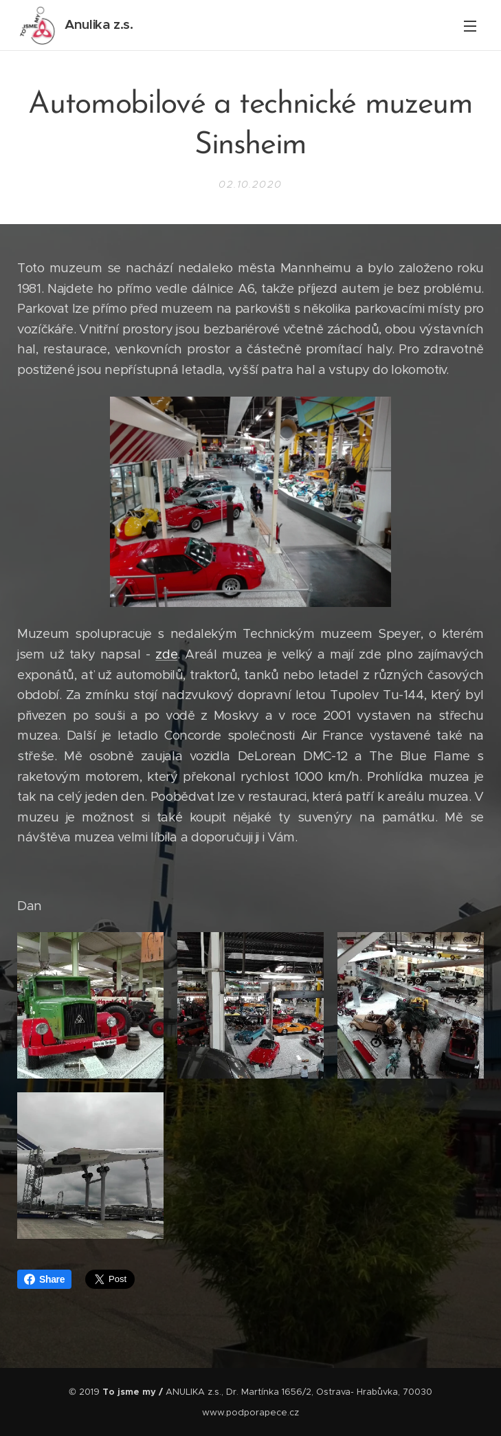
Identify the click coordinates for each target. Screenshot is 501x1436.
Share (44, 1279)
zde (166, 654)
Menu (470, 26)
